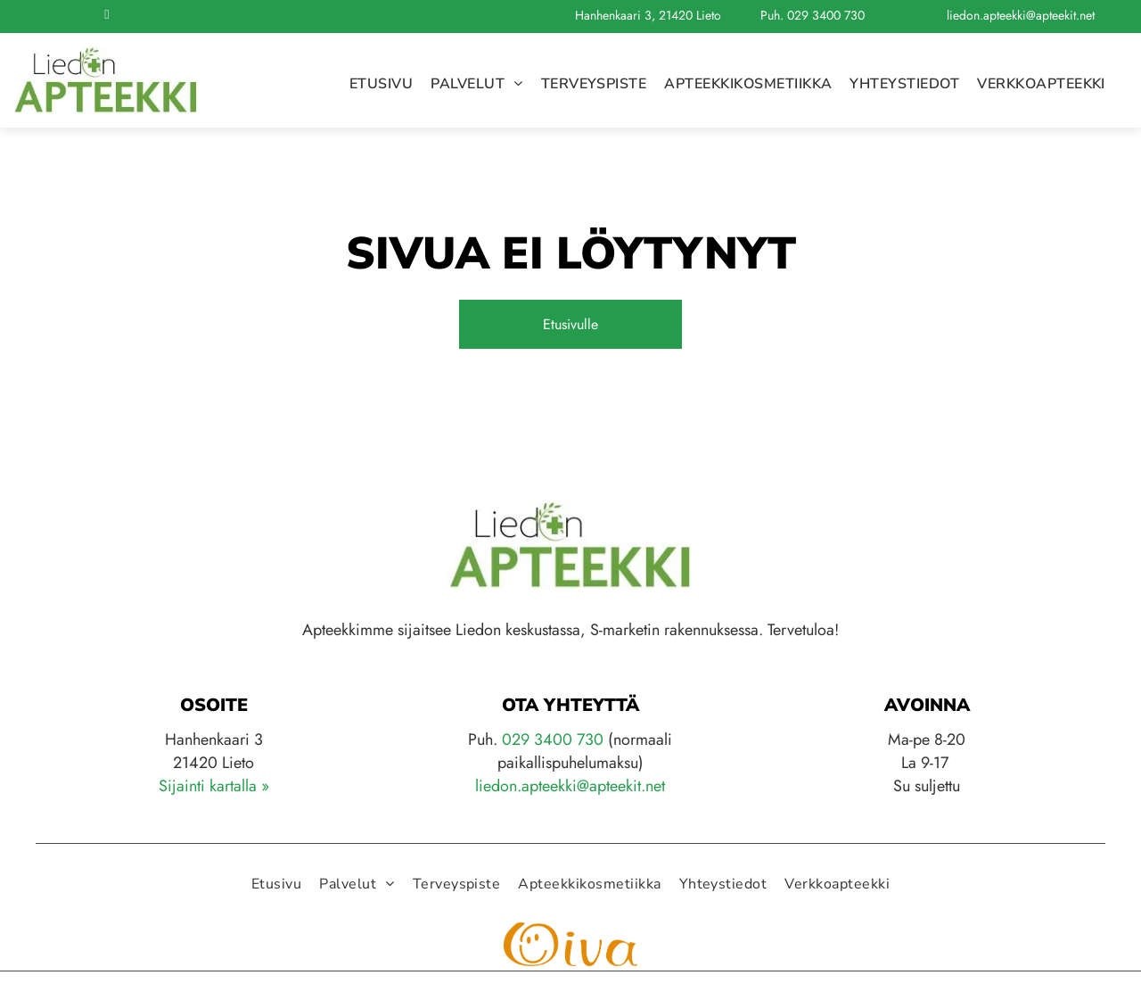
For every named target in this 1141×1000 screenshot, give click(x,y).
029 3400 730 (826, 15)
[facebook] (107, 16)
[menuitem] (381, 84)
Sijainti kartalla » (214, 786)
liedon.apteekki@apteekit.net (1021, 15)
